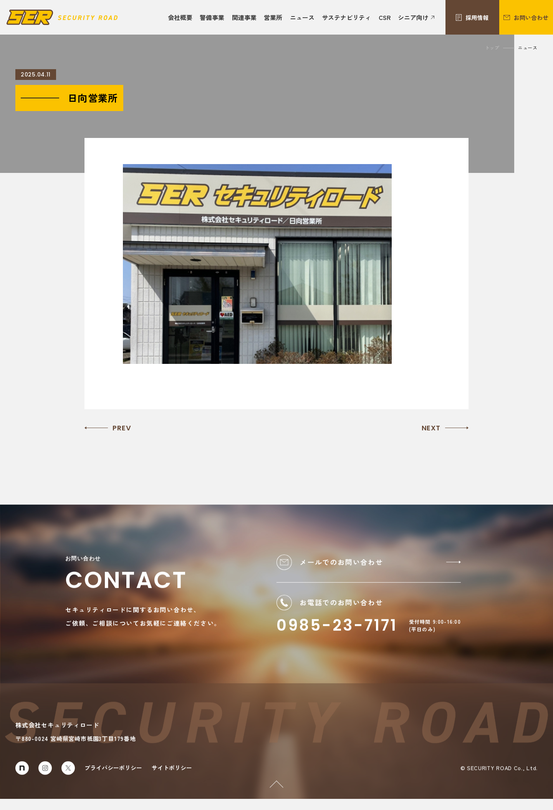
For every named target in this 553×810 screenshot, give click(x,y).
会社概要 (180, 17)
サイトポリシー (172, 777)
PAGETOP (271, 786)
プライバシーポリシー (113, 777)
